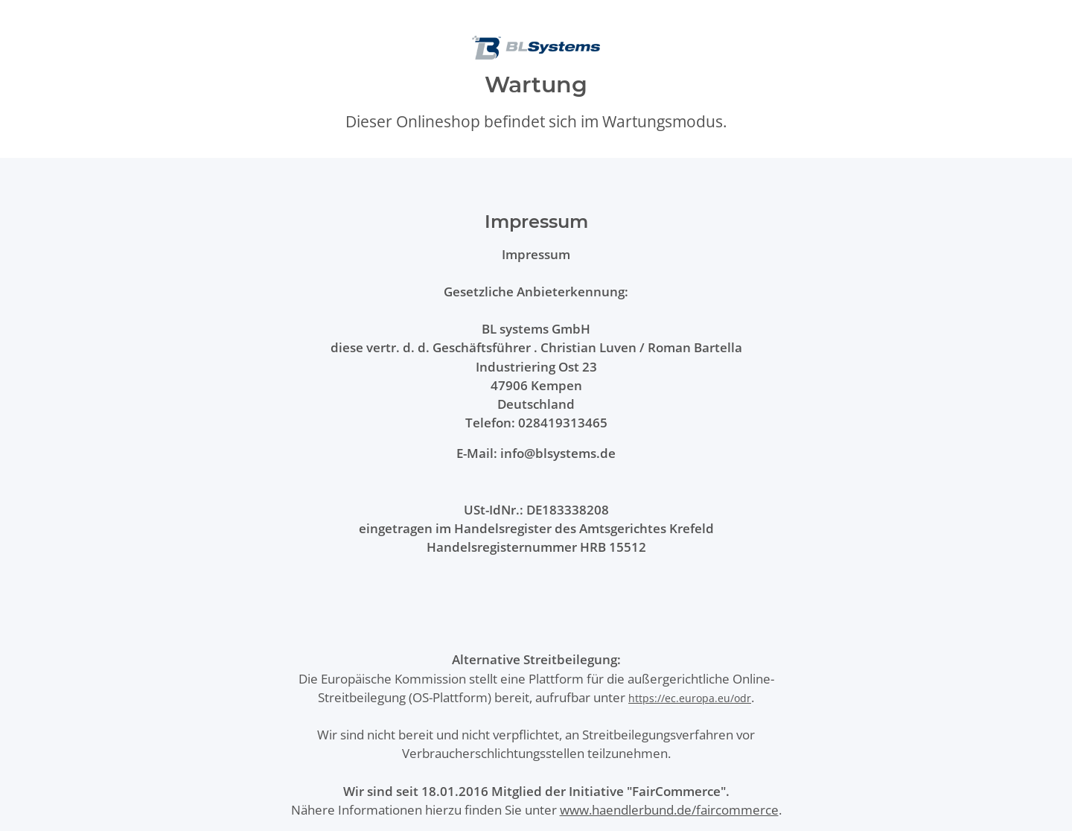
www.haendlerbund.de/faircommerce (669, 809)
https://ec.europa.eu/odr (689, 698)
